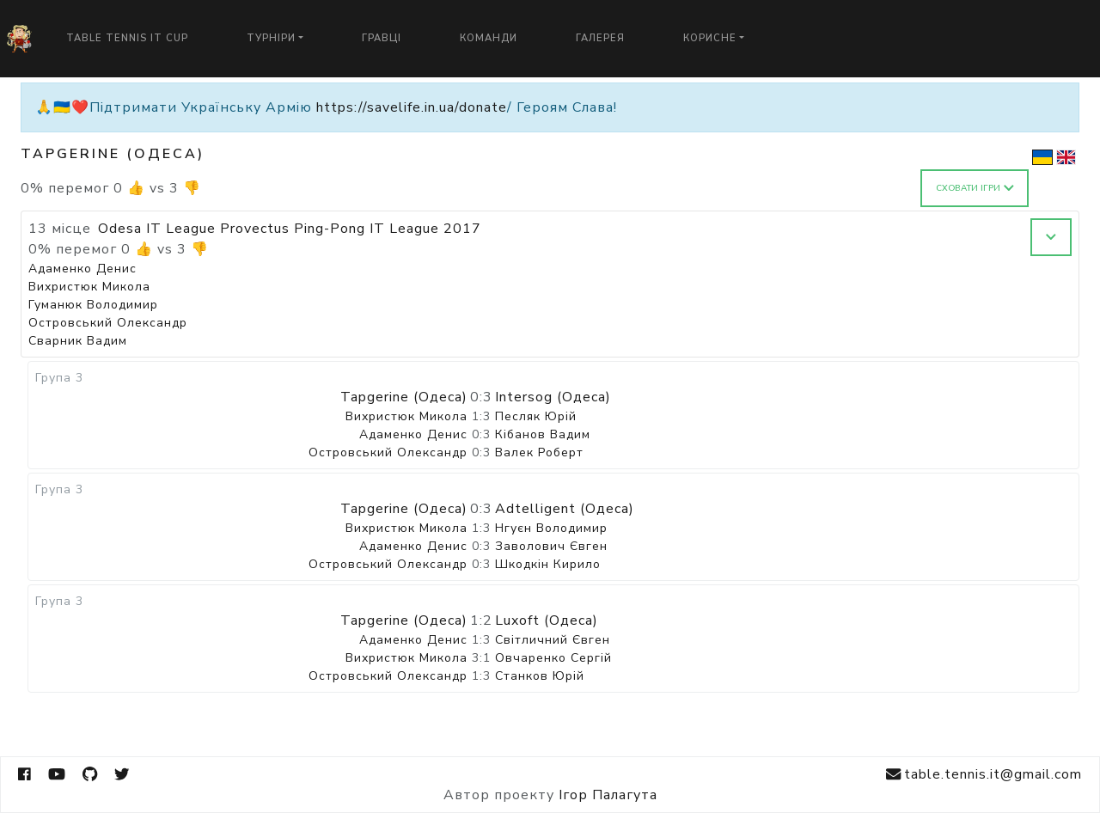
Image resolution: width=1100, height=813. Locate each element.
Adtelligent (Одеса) (564, 508)
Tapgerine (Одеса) (404, 397)
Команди (488, 38)
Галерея (600, 38)
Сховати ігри (975, 188)
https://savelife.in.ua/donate (411, 107)
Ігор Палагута (608, 794)
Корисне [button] (709, 38)
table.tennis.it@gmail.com (984, 775)
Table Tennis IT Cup (127, 38)
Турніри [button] (271, 38)
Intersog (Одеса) (553, 397)
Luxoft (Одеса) (546, 620)
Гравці (381, 38)
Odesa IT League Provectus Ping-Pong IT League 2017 (289, 228)
